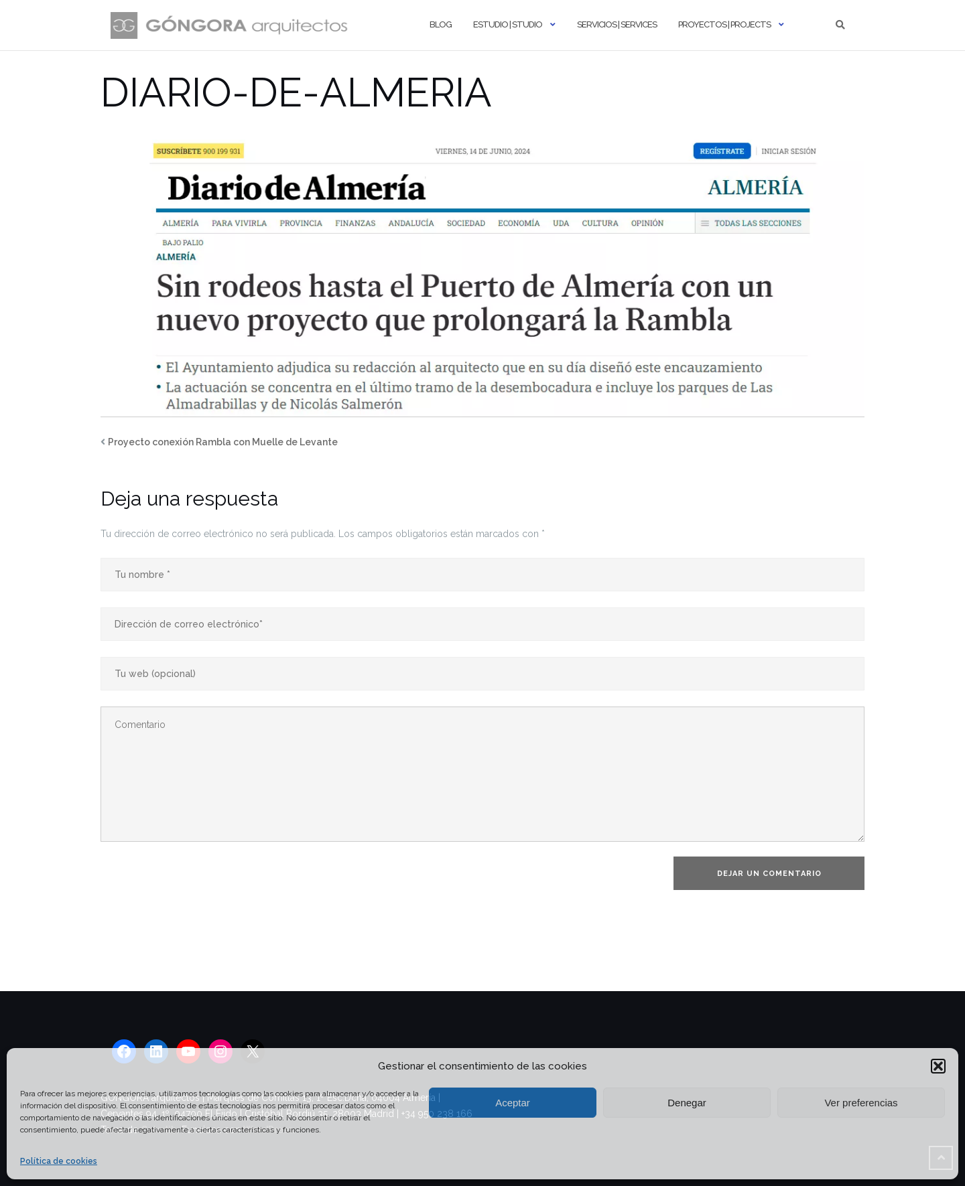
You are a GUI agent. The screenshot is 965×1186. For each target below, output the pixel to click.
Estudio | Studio (507, 24)
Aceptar (512, 1102)
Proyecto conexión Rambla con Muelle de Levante (223, 442)
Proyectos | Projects (724, 24)
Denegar (686, 1102)
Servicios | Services (617, 24)
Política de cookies (58, 1161)
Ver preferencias (860, 1102)
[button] (938, 1066)
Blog (441, 24)
